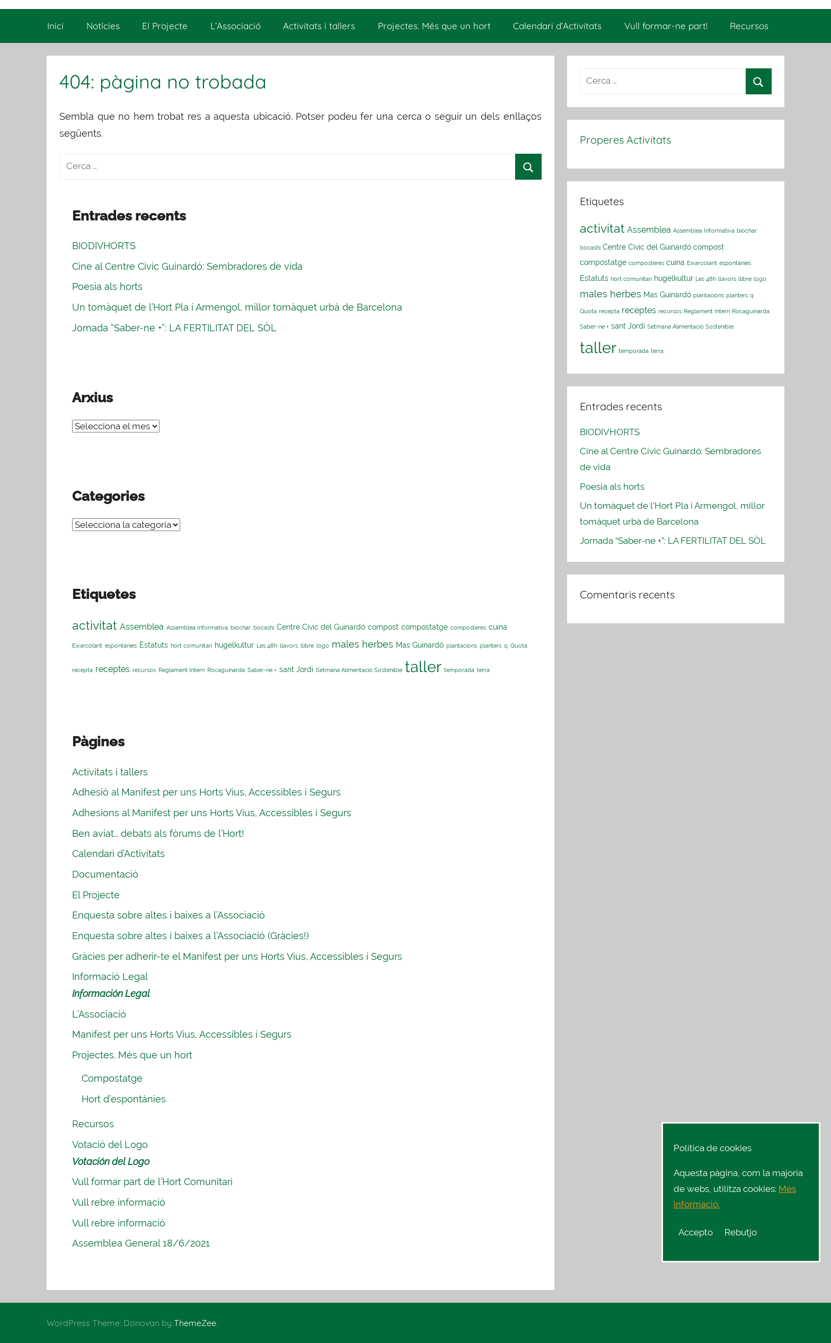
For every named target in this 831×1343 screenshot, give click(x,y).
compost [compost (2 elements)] (383, 627)
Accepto (695, 1232)
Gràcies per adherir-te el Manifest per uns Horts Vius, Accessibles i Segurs (237, 956)
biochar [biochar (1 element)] (241, 627)
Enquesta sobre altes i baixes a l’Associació (168, 915)
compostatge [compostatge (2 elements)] (424, 627)
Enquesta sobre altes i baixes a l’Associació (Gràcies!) (190, 935)
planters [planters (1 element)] (490, 645)
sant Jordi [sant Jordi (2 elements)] (296, 669)
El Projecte (165, 25)
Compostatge (112, 1078)
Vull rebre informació (118, 1202)
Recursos (749, 25)
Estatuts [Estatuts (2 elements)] (153, 645)
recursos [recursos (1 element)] (144, 670)
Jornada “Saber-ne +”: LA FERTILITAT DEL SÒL (174, 327)
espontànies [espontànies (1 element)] (121, 645)
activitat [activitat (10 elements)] (94, 625)
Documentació (105, 874)
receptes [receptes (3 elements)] (112, 669)
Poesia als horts (107, 286)
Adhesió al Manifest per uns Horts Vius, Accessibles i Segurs (206, 792)
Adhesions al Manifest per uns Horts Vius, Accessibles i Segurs (211, 812)
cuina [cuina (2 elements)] (498, 627)
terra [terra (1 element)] (483, 670)
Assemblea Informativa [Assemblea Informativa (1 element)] (197, 627)
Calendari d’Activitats (557, 25)
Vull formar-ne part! (666, 25)
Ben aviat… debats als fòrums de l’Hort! (158, 833)
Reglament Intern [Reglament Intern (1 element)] (181, 670)
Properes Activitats (625, 139)
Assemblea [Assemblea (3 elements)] (142, 627)
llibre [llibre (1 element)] (307, 645)
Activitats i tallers (319, 25)
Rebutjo (740, 1232)
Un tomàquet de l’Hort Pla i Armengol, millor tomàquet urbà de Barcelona (237, 307)
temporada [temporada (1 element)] (459, 670)
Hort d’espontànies (124, 1099)
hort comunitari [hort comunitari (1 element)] (191, 645)
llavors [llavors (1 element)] (289, 645)
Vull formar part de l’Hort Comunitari (152, 1181)
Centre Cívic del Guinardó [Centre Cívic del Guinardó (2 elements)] (321, 627)
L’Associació (235, 25)
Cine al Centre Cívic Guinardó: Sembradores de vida (187, 266)
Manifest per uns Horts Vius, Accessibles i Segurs (181, 1034)
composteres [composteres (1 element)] (468, 627)
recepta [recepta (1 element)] (82, 670)
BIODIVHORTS (104, 245)
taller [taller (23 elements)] (423, 666)
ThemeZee (195, 1323)
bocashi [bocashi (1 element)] (263, 627)
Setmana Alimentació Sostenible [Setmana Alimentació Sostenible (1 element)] (359, 670)
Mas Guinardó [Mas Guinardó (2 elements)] (420, 645)
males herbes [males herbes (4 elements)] (362, 644)
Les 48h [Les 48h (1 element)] (267, 645)
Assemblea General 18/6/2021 (141, 1243)
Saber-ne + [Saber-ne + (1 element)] (262, 670)
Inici (55, 25)
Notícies (103, 25)
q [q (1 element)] (506, 645)
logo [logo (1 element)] (322, 645)
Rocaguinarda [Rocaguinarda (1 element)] (226, 670)
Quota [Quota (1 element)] (518, 645)
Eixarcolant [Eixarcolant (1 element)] (87, 645)
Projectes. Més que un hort (434, 25)
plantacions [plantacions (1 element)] (461, 645)
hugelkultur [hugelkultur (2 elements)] (234, 645)
